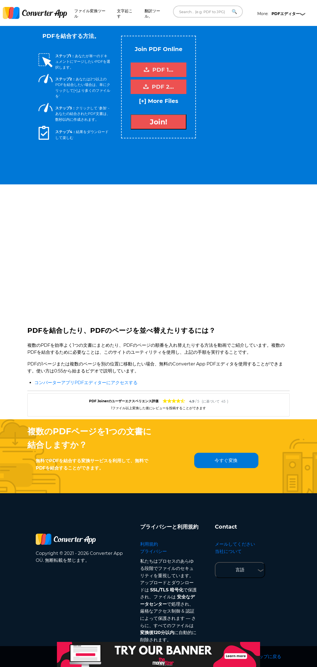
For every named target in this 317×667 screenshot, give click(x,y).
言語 (240, 569)
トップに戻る (267, 656)
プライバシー (153, 551)
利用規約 (149, 544)
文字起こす (125, 13)
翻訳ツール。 (152, 13)
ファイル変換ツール (89, 13)
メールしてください (235, 544)
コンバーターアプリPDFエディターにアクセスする (86, 382)
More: (278, 13)
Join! (158, 122)
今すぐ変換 (226, 460)
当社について (228, 551)
